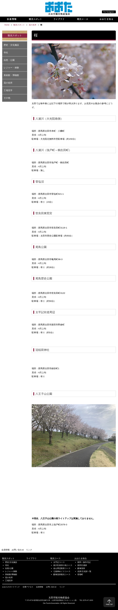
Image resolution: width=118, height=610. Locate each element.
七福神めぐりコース (61, 571)
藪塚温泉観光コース (61, 574)
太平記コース (59, 562)
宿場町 (80, 574)
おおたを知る (80, 558)
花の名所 (8, 82)
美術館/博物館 (11, 574)
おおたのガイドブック (11, 587)
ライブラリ (31, 558)
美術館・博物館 (11, 75)
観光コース (55, 558)
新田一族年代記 (84, 562)
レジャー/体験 (11, 571)
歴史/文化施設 (11, 562)
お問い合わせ (18, 550)
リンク (29, 550)
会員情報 (5, 550)
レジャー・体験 (11, 67)
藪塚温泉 (81, 568)
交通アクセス (28, 587)
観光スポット (8, 558)
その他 (7, 98)
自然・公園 (9, 60)
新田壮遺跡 (82, 565)
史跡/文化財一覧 (84, 571)
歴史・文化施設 (11, 45)
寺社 (6, 52)
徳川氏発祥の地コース (62, 565)
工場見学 (8, 90)
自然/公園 (9, 568)
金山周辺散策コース (61, 568)
